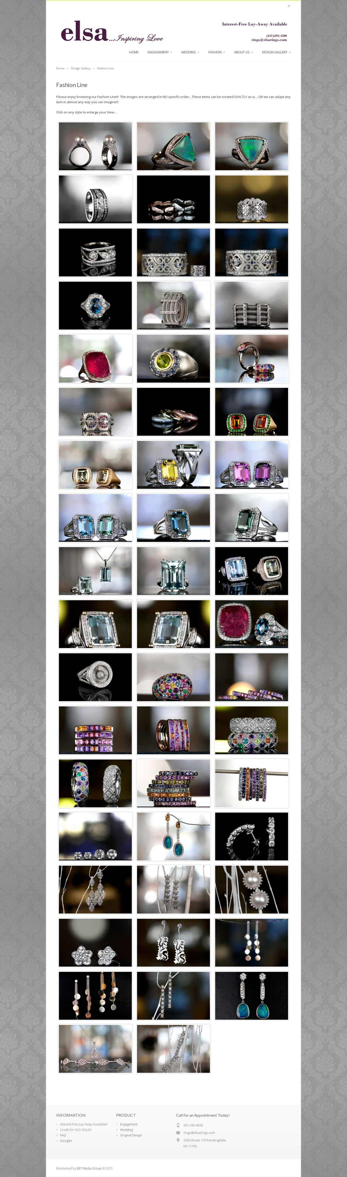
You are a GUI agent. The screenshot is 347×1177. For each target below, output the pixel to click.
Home (134, 52)
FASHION (216, 52)
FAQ (63, 1135)
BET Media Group (89, 1168)
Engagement (160, 52)
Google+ (66, 1141)
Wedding (190, 52)
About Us (243, 52)
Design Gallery (276, 52)
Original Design (131, 1135)
